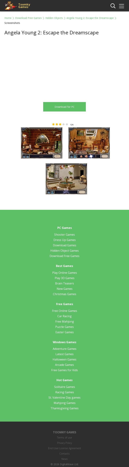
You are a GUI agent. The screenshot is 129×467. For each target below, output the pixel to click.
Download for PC (64, 106)
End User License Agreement (64, 448)
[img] (121, 6)
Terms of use (64, 437)
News (64, 459)
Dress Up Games (64, 240)
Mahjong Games (65, 403)
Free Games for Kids (64, 370)
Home (8, 18)
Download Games (64, 245)
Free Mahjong (64, 321)
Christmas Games (64, 294)
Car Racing (64, 316)
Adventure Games (64, 349)
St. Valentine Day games (64, 397)
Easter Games (64, 332)
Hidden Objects (54, 18)
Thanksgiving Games (64, 408)
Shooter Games (64, 235)
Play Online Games (64, 273)
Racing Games (64, 392)
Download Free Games (28, 18)
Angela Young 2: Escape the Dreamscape (90, 18)
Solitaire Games (64, 387)
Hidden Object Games (64, 251)
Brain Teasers (64, 283)
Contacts (64, 453)
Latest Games (64, 354)
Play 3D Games (64, 278)
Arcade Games (64, 365)
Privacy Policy (64, 443)
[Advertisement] (34, 66)
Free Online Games (64, 311)
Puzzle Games (64, 327)
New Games (64, 289)
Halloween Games (64, 359)
